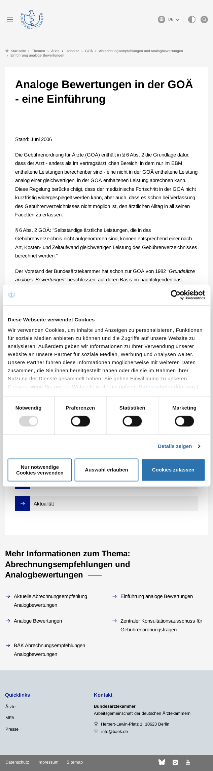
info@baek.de (114, 731)
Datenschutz (17, 762)
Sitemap (75, 762)
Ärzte (10, 706)
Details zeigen (175, 446)
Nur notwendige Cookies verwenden (40, 470)
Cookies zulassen (173, 470)
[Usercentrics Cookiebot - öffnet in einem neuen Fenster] (175, 294)
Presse (12, 729)
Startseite (15, 51)
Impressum (48, 762)
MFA (9, 717)
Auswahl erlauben (106, 470)
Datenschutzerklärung (167, 386)
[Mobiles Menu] (10, 19)
